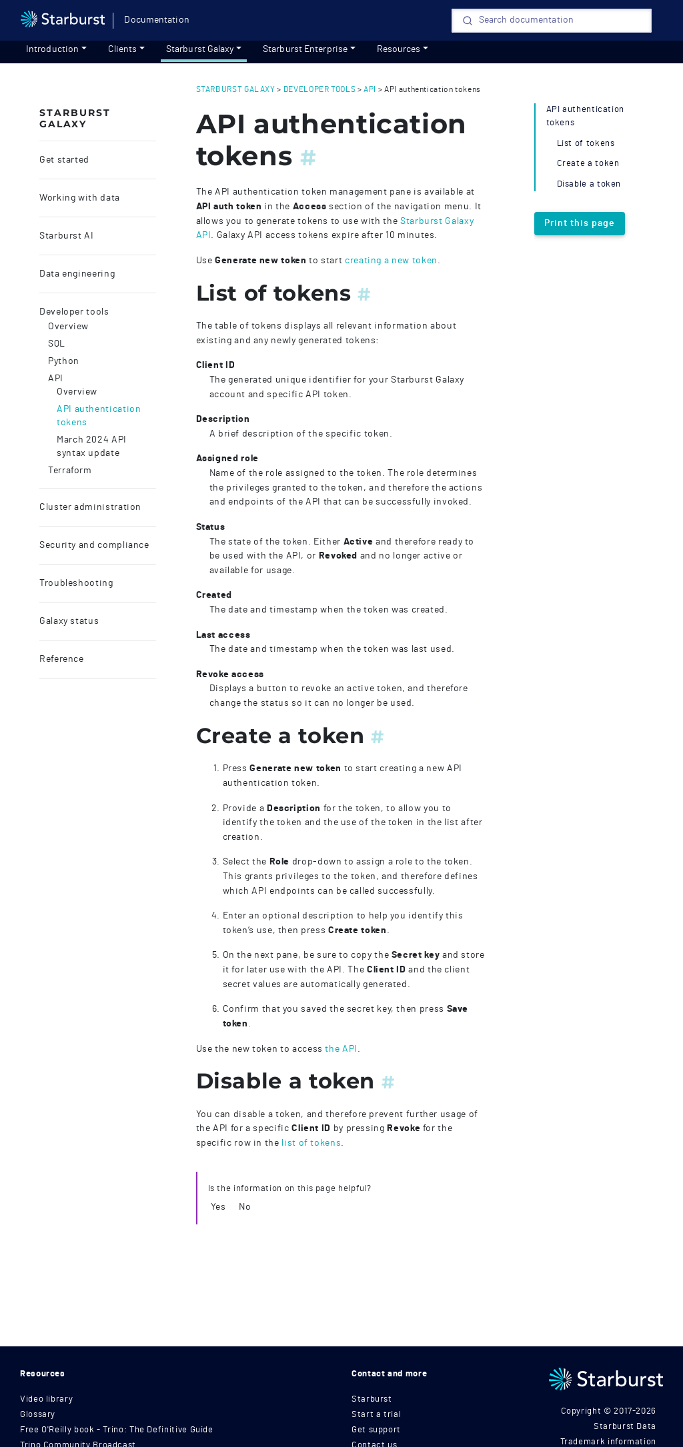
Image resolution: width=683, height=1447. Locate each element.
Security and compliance (94, 545)
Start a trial (376, 1414)
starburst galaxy (235, 89)
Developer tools (74, 312)
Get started (64, 160)
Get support (376, 1430)
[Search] (552, 21)
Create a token (588, 163)
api (370, 89)
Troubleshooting (76, 583)
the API (341, 1049)
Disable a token (589, 184)
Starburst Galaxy (200, 49)
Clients (122, 49)
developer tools (319, 89)
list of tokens (311, 1143)
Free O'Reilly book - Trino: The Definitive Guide (116, 1430)
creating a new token (391, 260)
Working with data (79, 198)
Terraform (70, 470)
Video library (46, 1399)
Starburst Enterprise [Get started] (305, 49)
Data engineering (77, 274)
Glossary (37, 1414)
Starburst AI (66, 236)
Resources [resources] (399, 49)
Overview (68, 326)
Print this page (579, 223)
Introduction (52, 49)
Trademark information (608, 1442)
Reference (61, 659)
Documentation (156, 20)
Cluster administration (90, 507)
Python (63, 361)
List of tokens (586, 143)
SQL (56, 344)
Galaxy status (69, 621)
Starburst (372, 1399)
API (55, 378)
